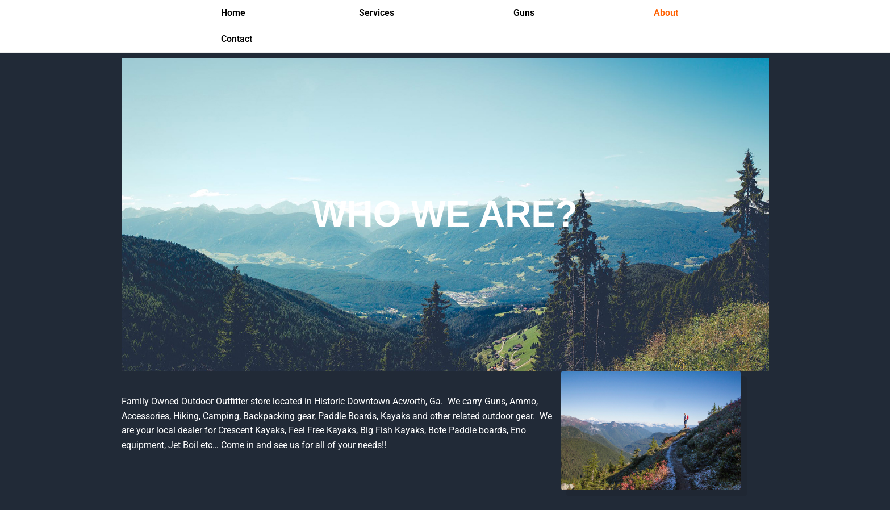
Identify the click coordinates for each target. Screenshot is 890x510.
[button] (379, 13)
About (666, 12)
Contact (236, 39)
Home (233, 12)
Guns (523, 12)
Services (376, 12)
